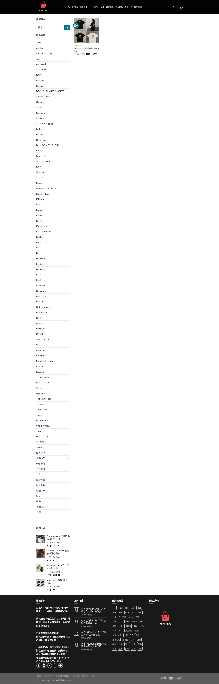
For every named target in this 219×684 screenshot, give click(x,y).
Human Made (42, 193)
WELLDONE (42, 436)
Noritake (40, 328)
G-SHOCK (41, 156)
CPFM (39, 129)
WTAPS (40, 442)
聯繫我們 (39, 676)
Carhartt (40, 102)
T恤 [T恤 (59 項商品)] (120, 608)
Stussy (39, 388)
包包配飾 (40, 469)
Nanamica (41, 290)
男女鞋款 (119, 7)
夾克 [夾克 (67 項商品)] (131, 617)
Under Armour (43, 425)
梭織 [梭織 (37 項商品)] (120, 626)
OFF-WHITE (42, 339)
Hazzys (39, 182)
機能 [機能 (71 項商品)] (135, 626)
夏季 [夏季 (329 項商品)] (140, 612)
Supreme (40, 393)
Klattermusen (42, 226)
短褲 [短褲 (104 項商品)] (132, 640)
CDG (38, 107)
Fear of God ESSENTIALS (48, 145)
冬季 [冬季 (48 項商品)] (114, 612)
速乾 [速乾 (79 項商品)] (127, 644)
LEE (38, 247)
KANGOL (41, 204)
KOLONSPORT (43, 231)
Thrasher (40, 404)
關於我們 (138, 7)
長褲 (38, 512)
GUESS (39, 177)
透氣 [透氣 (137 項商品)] (120, 644)
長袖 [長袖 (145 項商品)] (114, 649)
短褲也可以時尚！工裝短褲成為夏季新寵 (93, 621)
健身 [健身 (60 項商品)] (139, 608)
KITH (39, 220)
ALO (38, 58)
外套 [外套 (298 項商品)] (114, 617)
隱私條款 (76, 676)
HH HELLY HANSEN (46, 188)
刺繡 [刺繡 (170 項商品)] (120, 612)
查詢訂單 (85, 676)
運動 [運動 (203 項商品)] (140, 644)
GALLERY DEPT (44, 161)
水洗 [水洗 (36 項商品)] (142, 626)
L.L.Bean (40, 236)
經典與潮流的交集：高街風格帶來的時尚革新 (93, 610)
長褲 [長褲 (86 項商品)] (120, 649)
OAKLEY (40, 334)
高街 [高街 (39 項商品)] (140, 649)
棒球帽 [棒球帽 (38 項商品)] (128, 626)
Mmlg (39, 280)
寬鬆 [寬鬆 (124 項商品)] (137, 617)
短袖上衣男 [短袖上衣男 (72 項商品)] (128, 635)
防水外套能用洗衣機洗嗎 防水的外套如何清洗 (93, 645)
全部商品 (40, 458)
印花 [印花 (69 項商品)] (127, 612)
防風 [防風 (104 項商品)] (133, 649)
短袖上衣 (40, 490)
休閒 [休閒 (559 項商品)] (126, 608)
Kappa (39, 209)
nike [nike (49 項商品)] (114, 608)
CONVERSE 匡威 (44, 123)
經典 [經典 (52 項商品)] (114, 644)
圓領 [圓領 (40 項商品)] (133, 612)
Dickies (39, 134)
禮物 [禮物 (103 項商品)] (139, 640)
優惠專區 (110, 7)
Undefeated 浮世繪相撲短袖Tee (86, 49)
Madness (40, 263)
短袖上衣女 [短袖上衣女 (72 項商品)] (117, 635)
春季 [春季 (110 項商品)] (114, 626)
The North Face (43, 398)
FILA (38, 150)
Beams (39, 85)
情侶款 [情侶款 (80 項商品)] (134, 621)
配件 (102, 7)
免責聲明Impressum (62, 676)
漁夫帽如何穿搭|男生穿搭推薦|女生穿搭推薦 (93, 633)
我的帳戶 (93, 676)
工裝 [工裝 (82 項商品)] (114, 621)
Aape (38, 42)
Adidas (39, 48)
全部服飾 (95, 7)
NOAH (39, 323)
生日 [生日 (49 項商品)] (114, 630)
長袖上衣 (40, 506)
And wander (42, 64)
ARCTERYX (42, 69)
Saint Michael (42, 377)
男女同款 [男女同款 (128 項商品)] (129, 630)
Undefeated (42, 420)
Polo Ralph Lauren (44, 361)
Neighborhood (43, 307)
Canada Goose (43, 96)
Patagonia (41, 355)
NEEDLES (41, 301)
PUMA (39, 366)
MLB (38, 274)
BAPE (39, 75)
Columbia (41, 118)
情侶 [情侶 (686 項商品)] (127, 621)
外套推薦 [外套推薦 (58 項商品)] (122, 617)
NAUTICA (41, 296)
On (37, 344)
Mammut (40, 269)
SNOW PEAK (42, 382)
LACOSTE (41, 242)
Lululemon (41, 258)
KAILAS (40, 199)
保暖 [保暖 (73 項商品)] (133, 608)
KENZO (40, 215)
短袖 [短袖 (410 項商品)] (137, 630)
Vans (38, 431)
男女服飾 (84, 7)
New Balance (42, 312)
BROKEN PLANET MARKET (50, 91)
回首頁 (75, 7)
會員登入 (128, 7)
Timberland (41, 409)
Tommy (39, 415)
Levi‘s (38, 253)
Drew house (41, 139)
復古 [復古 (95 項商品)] (120, 621)
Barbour (40, 80)
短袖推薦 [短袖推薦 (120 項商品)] (116, 640)
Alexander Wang (44, 53)
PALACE (40, 350)
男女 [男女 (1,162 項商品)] (120, 630)
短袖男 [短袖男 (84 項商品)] (125, 640)
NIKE (38, 317)
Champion (41, 112)
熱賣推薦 (40, 479)
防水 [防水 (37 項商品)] (127, 649)
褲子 (38, 496)
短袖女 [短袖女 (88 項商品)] (139, 635)
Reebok (40, 371)
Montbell (40, 285)
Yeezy (39, 447)
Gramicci (40, 172)
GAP (38, 166)
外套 (38, 474)
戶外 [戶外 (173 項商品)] (142, 621)
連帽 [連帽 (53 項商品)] (133, 644)
